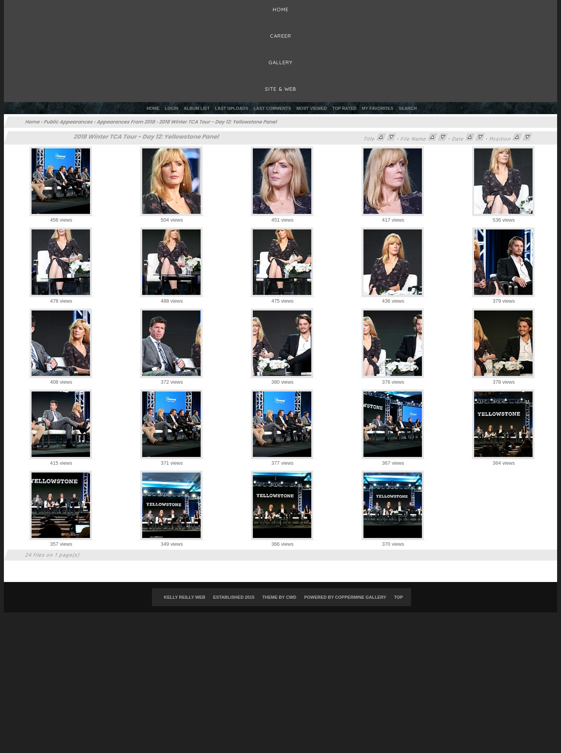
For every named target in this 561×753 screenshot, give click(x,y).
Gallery (280, 62)
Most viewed (311, 108)
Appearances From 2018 (126, 121)
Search (407, 108)
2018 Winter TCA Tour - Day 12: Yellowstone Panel (219, 121)
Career (280, 36)
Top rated (344, 108)
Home (152, 108)
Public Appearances (68, 121)
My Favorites (377, 108)
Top (398, 597)
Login (171, 108)
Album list (197, 108)
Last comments (272, 108)
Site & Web (280, 89)
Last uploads (232, 108)
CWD (291, 597)
